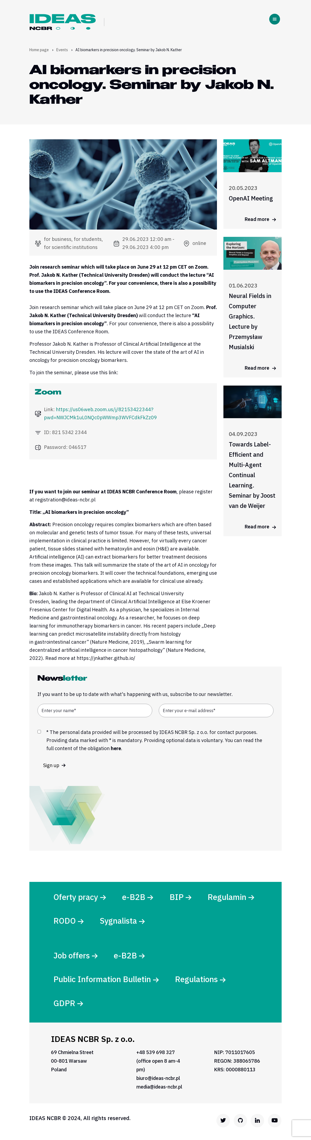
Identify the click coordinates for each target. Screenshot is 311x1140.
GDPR (65, 1005)
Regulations (197, 980)
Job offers (72, 956)
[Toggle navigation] (275, 19)
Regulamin (228, 897)
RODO (65, 921)
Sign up (54, 765)
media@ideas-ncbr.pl (159, 1089)
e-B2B (134, 897)
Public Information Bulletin (103, 980)
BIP (177, 897)
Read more (260, 219)
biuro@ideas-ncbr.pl (158, 1080)
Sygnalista (119, 921)
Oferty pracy (76, 897)
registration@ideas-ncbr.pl (65, 500)
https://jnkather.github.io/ (106, 658)
